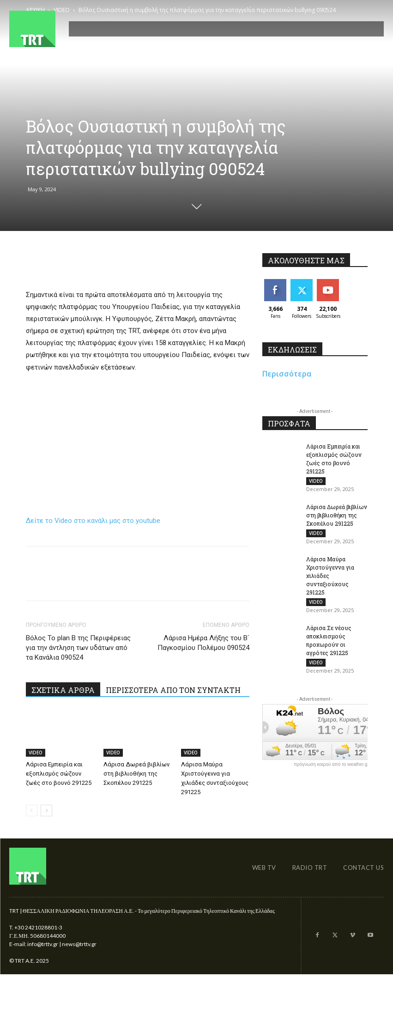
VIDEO (35, 752)
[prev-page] (31, 810)
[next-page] (46, 810)
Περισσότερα (287, 374)
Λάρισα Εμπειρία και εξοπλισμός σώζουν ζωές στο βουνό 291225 (58, 773)
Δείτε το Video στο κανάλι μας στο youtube (93, 520)
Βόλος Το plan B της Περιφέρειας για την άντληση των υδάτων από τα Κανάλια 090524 (78, 648)
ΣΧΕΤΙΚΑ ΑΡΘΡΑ (63, 690)
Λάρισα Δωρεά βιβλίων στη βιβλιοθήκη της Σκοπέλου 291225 (136, 773)
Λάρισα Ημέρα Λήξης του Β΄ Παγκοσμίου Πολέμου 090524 (203, 643)
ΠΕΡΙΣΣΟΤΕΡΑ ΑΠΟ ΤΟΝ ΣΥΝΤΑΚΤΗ (173, 690)
